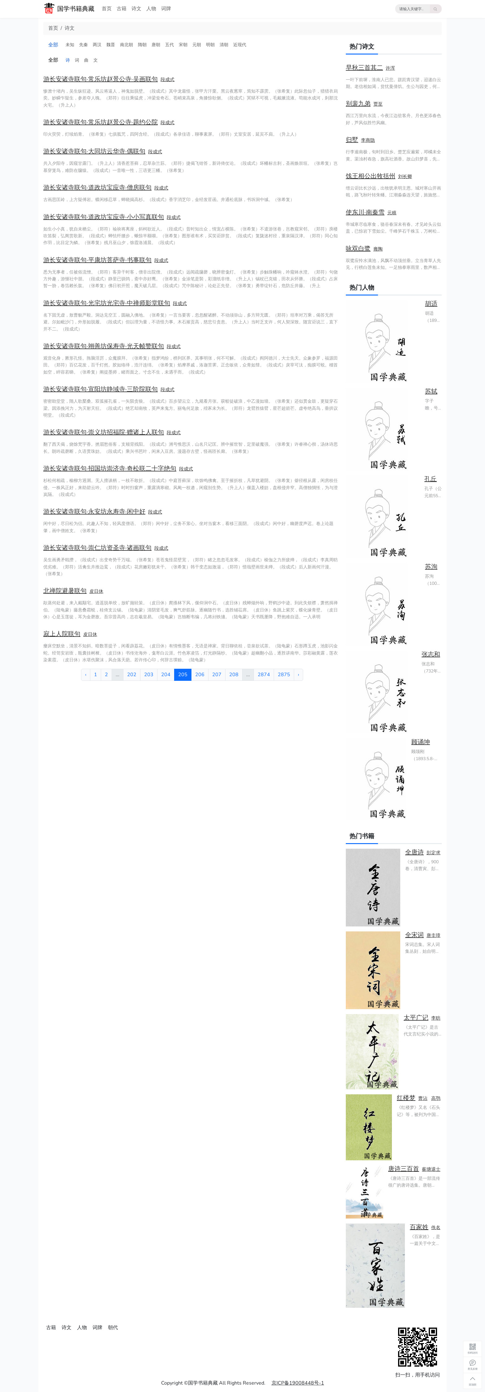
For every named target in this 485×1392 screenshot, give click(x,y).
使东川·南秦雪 (365, 212)
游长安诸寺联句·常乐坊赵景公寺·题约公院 (100, 122)
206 (199, 674)
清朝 (224, 45)
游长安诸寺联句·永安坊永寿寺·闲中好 (94, 511)
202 (131, 674)
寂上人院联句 (61, 634)
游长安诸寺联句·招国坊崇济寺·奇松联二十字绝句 (109, 468)
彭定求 (433, 853)
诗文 (136, 8)
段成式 (167, 80)
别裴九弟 (358, 103)
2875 (284, 674)
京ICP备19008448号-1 (298, 1383)
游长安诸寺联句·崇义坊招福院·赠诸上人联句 (103, 432)
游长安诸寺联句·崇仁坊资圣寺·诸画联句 (97, 548)
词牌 (166, 8)
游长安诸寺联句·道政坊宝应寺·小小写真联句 (103, 217)
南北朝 (126, 45)
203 (148, 674)
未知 (70, 45)
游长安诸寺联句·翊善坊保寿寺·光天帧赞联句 (103, 346)
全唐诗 (414, 852)
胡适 (431, 304)
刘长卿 (405, 176)
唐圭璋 (433, 935)
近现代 (239, 45)
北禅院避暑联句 (65, 591)
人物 (151, 8)
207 (216, 674)
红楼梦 (406, 1098)
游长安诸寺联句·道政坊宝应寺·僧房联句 (97, 187)
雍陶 (378, 249)
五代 (169, 45)
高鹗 (435, 1098)
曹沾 (422, 1098)
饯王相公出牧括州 (370, 176)
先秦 (83, 45)
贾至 (378, 104)
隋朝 (142, 45)
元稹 (392, 213)
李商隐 (368, 140)
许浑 (390, 68)
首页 (107, 8)
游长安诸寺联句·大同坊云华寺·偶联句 (94, 151)
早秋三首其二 (364, 67)
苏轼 (431, 391)
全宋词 (414, 935)
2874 (264, 674)
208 (233, 674)
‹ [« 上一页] (85, 674)
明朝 (210, 45)
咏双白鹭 (358, 248)
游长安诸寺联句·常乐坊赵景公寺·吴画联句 (100, 79)
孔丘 (430, 479)
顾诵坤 (420, 742)
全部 (53, 45)
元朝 (196, 45)
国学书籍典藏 (75, 9)
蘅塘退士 (431, 1169)
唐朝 (156, 45)
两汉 (97, 45)
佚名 (435, 1227)
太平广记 (416, 1017)
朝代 (113, 1327)
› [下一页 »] (298, 674)
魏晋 (110, 45)
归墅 (352, 140)
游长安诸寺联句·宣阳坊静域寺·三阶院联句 (100, 389)
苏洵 (431, 566)
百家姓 (419, 1227)
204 (165, 674)
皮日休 (96, 591)
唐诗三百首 (403, 1169)
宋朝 (183, 45)
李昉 (435, 1018)
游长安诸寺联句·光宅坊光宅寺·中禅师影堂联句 (106, 303)
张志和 (431, 654)
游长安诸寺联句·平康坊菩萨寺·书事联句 (97, 260)
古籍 (122, 8)
